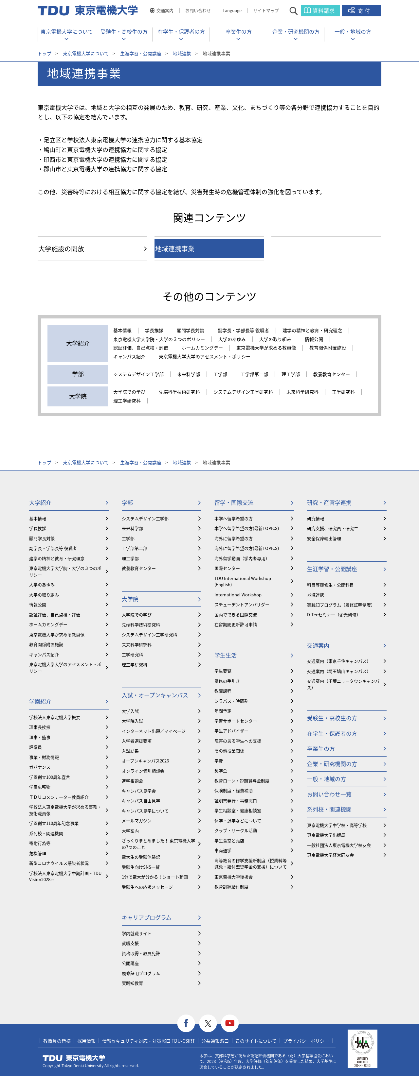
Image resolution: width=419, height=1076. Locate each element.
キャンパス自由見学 (141, 800)
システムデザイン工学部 (138, 374)
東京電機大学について (67, 31)
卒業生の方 (239, 31)
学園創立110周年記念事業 (54, 823)
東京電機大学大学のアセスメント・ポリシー (204, 357)
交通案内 (164, 10)
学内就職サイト (137, 933)
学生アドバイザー (231, 730)
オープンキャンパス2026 (145, 761)
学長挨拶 (154, 330)
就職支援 (130, 943)
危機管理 (37, 853)
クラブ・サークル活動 (235, 830)
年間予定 (222, 711)
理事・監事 (39, 737)
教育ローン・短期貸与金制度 (241, 780)
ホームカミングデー (202, 348)
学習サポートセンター (235, 721)
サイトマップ (266, 10)
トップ (44, 53)
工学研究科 (343, 392)
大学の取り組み (275, 339)
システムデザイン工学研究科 (243, 392)
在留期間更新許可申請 (235, 624)
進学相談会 (132, 780)
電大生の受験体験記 (141, 857)
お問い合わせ (198, 10)
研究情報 (315, 518)
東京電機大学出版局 (326, 835)
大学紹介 (40, 502)
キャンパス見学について (145, 811)
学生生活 (225, 655)
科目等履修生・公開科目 (330, 585)
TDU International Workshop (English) (242, 581)
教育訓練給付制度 (231, 886)
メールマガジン (137, 820)
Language (232, 10)
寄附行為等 (39, 843)
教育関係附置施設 (327, 348)
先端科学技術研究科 (179, 392)
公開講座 (130, 963)
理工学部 (291, 374)
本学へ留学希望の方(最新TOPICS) (246, 528)
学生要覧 (222, 671)
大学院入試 (132, 721)
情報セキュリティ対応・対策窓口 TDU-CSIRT (148, 1040)
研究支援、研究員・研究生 (332, 528)
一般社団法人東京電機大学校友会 (339, 845)
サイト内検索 (299, 10)
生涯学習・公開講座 (140, 53)
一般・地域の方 (353, 31)
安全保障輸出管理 (324, 538)
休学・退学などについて (237, 820)
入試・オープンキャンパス (155, 695)
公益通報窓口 (215, 1040)
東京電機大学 (74, 1058)
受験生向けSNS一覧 (141, 867)
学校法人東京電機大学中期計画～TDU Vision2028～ (65, 876)
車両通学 (222, 850)
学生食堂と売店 (229, 840)
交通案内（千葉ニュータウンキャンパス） (343, 684)
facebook (186, 1024)
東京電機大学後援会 (233, 877)
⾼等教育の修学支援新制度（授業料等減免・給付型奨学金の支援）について (250, 863)
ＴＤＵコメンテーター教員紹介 (59, 797)
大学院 (130, 599)
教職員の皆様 (57, 1040)
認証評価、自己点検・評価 (140, 348)
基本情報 (122, 330)
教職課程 (222, 691)
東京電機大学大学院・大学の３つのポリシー (159, 339)
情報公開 (314, 339)
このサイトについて (256, 1040)
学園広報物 (39, 787)
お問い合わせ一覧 (329, 794)
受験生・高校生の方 (124, 31)
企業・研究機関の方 (295, 31)
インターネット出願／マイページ (154, 731)
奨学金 (220, 770)
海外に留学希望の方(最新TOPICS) (246, 548)
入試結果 (130, 751)
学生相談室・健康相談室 (237, 810)
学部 (127, 502)
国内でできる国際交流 (235, 614)
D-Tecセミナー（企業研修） (334, 614)
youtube (230, 1024)
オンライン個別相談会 (143, 771)
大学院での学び (129, 392)
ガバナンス (39, 767)
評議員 (35, 747)
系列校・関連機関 (46, 833)
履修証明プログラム (141, 973)
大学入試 (130, 711)
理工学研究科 (127, 401)
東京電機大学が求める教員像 (266, 348)
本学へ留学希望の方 (233, 518)
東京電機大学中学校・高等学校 (337, 825)
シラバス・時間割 (231, 701)
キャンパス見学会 (139, 791)
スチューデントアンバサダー (241, 604)
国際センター (227, 568)
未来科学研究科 (302, 392)
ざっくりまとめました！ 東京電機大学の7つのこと (158, 843)
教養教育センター (331, 374)
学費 (218, 761)
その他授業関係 (229, 750)
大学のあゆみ (232, 339)
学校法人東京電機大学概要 (54, 717)
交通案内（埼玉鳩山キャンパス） (339, 671)
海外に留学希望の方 (233, 538)
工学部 (220, 374)
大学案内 (130, 831)
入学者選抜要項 (137, 741)
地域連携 (182, 53)
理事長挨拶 (39, 727)
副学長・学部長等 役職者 (243, 330)
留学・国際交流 (233, 502)
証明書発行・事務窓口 (235, 800)
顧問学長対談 (190, 330)
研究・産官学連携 (329, 502)
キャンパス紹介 (129, 357)
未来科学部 (188, 374)
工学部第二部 (254, 374)
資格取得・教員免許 (141, 953)
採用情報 (86, 1040)
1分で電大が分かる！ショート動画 (155, 877)
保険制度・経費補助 (233, 790)
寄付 (364, 10)
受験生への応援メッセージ (147, 887)
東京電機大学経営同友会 (330, 855)
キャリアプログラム (147, 917)
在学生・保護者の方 (181, 31)
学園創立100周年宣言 (49, 777)
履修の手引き (227, 681)
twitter (208, 1024)
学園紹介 (40, 701)
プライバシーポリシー (306, 1040)
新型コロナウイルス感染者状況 (59, 863)
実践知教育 (132, 983)
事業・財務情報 (44, 757)
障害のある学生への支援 (237, 741)
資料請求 (324, 10)
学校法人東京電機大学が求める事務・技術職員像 (65, 810)
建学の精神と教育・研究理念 (312, 330)
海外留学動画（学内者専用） (242, 558)
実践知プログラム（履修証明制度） (341, 605)
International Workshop (238, 594)
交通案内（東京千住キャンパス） (339, 661)
